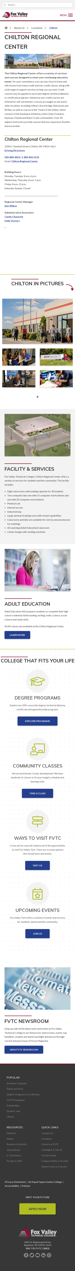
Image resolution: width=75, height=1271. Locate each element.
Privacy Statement (15, 1181)
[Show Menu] (66, 15)
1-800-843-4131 (30, 157)
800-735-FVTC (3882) (37, 1248)
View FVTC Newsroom (24, 1049)
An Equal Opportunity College (45, 1181)
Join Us (37, 933)
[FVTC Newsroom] (37, 991)
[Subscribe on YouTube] (37, 1255)
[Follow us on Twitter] (32, 1255)
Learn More (17, 634)
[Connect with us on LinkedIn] (43, 1255)
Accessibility (12, 1185)
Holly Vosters (12, 220)
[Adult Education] (37, 572)
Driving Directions (15, 150)
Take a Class (37, 793)
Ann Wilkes (11, 205)
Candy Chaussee (14, 216)
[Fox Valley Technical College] (15, 15)
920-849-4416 (12, 157)
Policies (26, 1185)
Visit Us (37, 865)
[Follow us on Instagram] (49, 1255)
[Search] (37, 4)
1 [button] (37, 397)
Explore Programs (37, 721)
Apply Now (37, 1209)
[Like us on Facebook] (26, 1255)
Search (4, 4)
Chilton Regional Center (24, 161)
